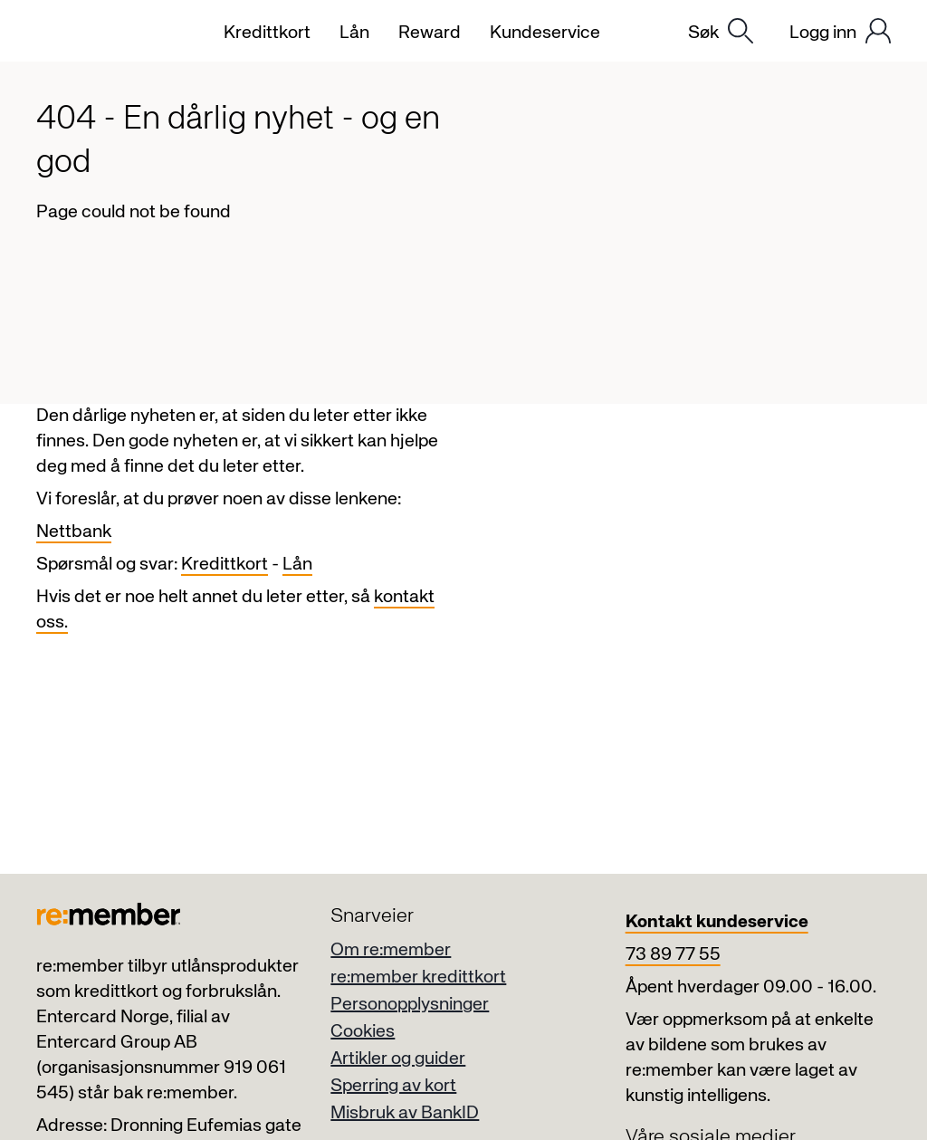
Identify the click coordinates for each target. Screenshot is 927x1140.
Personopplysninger (409, 1004)
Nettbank (73, 531)
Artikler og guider (397, 1058)
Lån (297, 564)
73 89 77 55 (673, 954)
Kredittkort (224, 564)
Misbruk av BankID (404, 1113)
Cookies (362, 1031)
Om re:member (390, 950)
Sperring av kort (393, 1086)
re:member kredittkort (418, 977)
